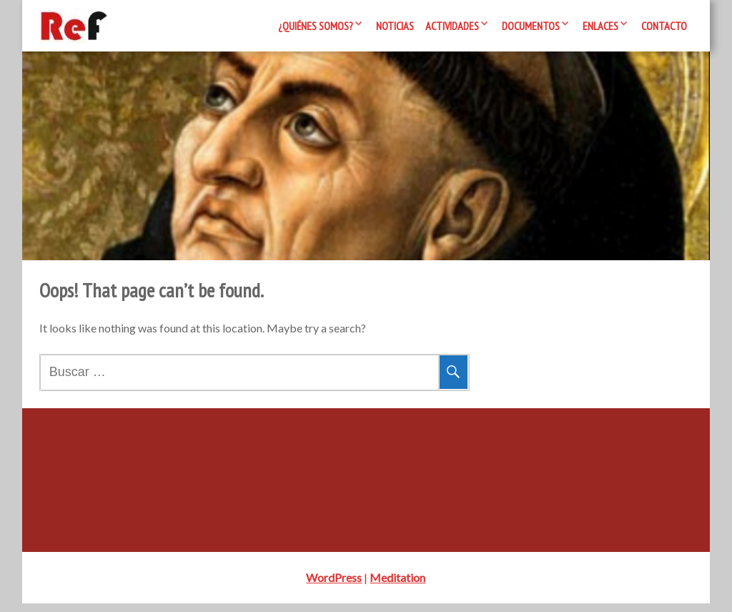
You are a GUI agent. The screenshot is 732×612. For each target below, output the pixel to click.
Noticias (395, 26)
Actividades (452, 26)
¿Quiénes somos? (315, 26)
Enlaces (600, 26)
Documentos (531, 26)
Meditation (397, 586)
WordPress (334, 586)
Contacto (664, 26)
